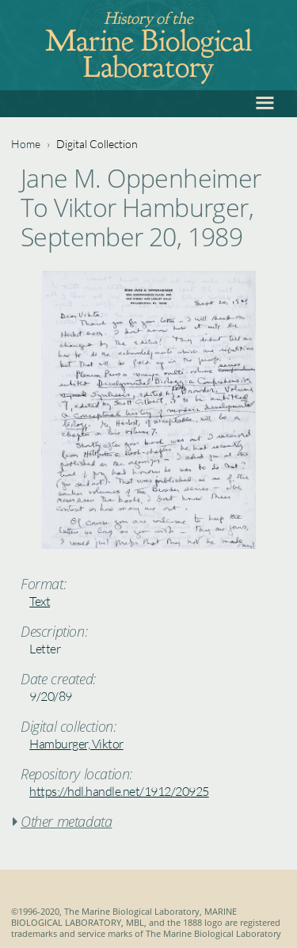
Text (39, 601)
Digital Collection (97, 143)
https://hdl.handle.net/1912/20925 (119, 791)
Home (25, 143)
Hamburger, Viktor (76, 744)
